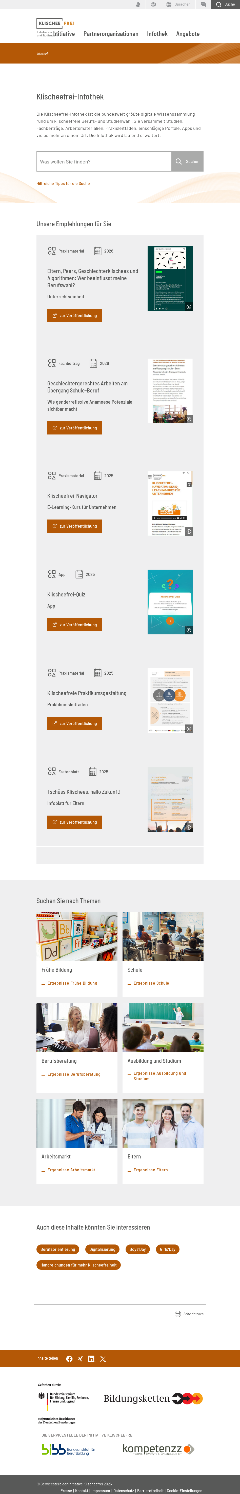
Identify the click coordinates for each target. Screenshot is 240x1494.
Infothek (157, 33)
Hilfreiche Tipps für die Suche (63, 183)
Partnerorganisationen (111, 33)
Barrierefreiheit (150, 1490)
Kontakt (81, 1490)
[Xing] (80, 1358)
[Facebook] (69, 1358)
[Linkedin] (91, 1358)
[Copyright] (189, 306)
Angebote (188, 33)
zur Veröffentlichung (78, 315)
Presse (66, 1490)
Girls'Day (167, 1249)
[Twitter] (103, 1358)
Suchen (192, 161)
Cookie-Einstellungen (184, 1490)
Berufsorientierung (58, 1249)
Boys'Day (138, 1249)
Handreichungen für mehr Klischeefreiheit (79, 1265)
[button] (189, 1313)
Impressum (100, 1490)
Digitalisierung (102, 1249)
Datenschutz (123, 1490)
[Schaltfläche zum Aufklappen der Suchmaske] (225, 4)
